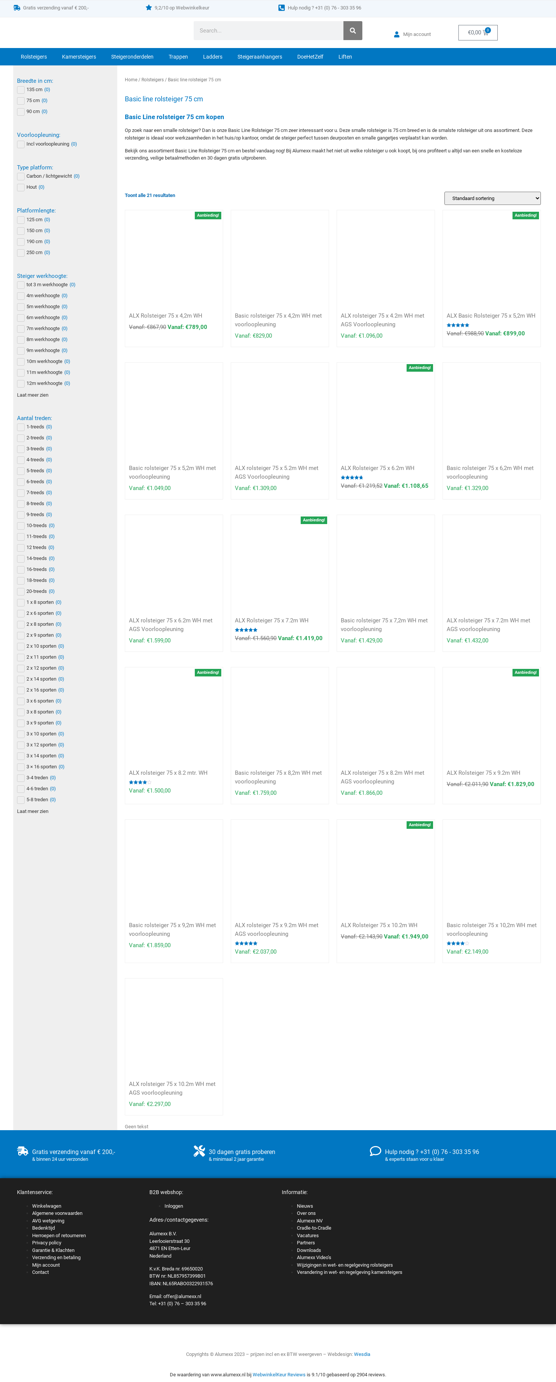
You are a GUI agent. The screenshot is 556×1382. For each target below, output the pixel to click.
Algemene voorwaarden (57, 1213)
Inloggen (174, 1206)
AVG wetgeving (48, 1221)
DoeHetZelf (310, 57)
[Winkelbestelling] (492, 198)
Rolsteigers (34, 57)
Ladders (212, 57)
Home (131, 79)
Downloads (309, 1250)
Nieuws (305, 1206)
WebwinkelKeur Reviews (279, 1374)
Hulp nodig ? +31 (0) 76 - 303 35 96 (324, 8)
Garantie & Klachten (53, 1250)
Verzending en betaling (56, 1257)
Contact (40, 1272)
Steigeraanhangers (260, 57)
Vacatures (308, 1235)
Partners (306, 1243)
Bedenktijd (43, 1228)
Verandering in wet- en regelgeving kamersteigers (349, 1272)
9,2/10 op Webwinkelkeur (182, 8)
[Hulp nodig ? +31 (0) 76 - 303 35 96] (281, 7)
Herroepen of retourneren (59, 1235)
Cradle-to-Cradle (314, 1228)
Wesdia (362, 1354)
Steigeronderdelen (132, 57)
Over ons (306, 1213)
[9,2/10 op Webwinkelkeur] (149, 7)
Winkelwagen (46, 1206)
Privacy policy (46, 1243)
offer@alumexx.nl (182, 1296)
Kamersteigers (79, 57)
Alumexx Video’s (314, 1257)
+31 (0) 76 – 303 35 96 (182, 1303)
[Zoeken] (352, 30)
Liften (345, 57)
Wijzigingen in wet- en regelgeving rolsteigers (345, 1265)
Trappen (178, 57)
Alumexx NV (310, 1221)
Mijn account (46, 1265)
